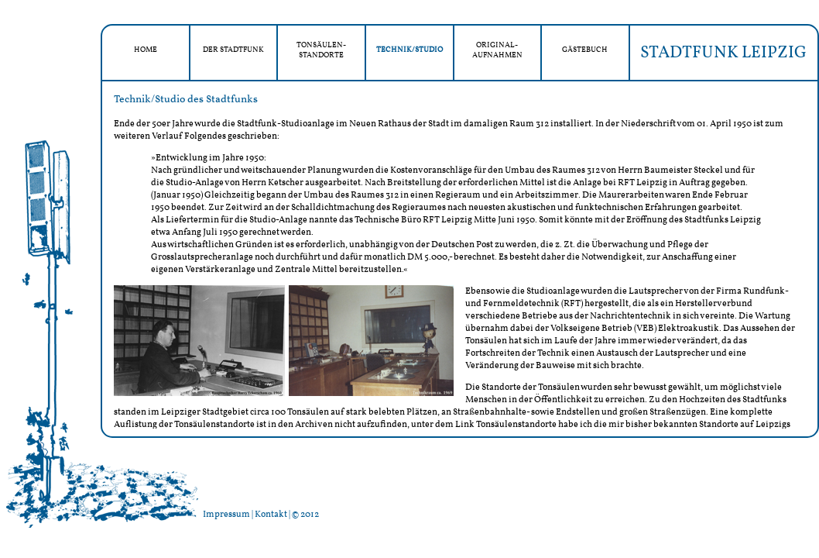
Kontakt (271, 514)
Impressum (226, 514)
